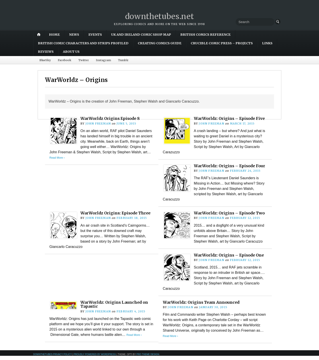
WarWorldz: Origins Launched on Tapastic (115, 308)
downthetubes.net (159, 16)
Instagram (103, 60)
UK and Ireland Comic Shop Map (141, 35)
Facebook (64, 60)
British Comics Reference (205, 35)
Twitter (83, 60)
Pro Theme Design (147, 358)
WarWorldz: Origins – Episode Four (225, 167)
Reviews (46, 52)
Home (54, 35)
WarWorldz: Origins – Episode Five (230, 118)
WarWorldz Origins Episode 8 (111, 118)
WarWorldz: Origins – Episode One (230, 259)
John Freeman (98, 123)
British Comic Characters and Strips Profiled (83, 43)
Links (267, 43)
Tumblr (123, 60)
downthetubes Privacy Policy (52, 358)
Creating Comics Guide (159, 43)
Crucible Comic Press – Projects (222, 43)
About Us (71, 52)
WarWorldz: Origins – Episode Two (230, 217)
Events (95, 35)
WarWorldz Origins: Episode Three (116, 217)
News (74, 35)
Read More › (57, 157)
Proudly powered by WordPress (95, 358)
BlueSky (45, 60)
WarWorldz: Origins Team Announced (203, 306)
